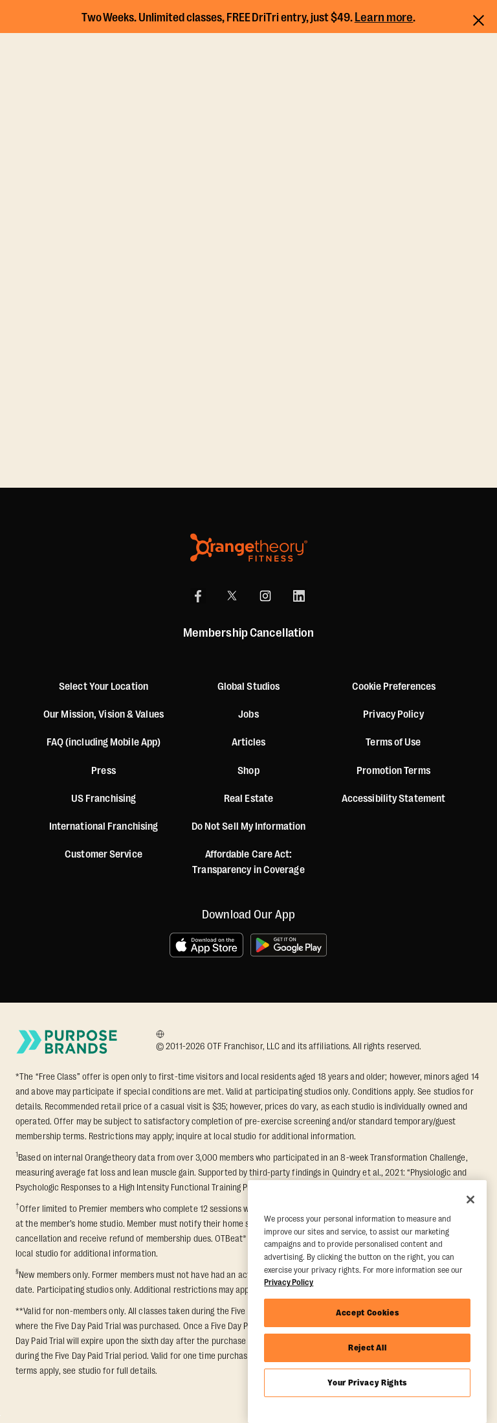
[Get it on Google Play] (289, 945)
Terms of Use (393, 742)
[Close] (470, 1199)
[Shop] (248, 771)
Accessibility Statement (393, 798)
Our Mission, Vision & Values (103, 714)
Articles (249, 742)
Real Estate (248, 798)
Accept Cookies (367, 1312)
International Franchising (104, 826)
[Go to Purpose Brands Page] (67, 1041)
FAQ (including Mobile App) (104, 742)
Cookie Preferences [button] (394, 686)
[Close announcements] (478, 18)
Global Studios (248, 686)
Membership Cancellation (248, 633)
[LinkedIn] (299, 596)
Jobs (248, 714)
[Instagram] (265, 596)
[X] (231, 596)
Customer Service (103, 854)
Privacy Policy (393, 714)
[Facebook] (198, 596)
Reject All (367, 1347)
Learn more (384, 17)
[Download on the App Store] (206, 945)
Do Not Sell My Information (249, 826)
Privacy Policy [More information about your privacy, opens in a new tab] (288, 1282)
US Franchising (103, 798)
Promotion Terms (393, 771)
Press (103, 771)
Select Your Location (103, 686)
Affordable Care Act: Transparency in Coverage (248, 862)
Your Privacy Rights (366, 1382)
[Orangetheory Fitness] (248, 547)
